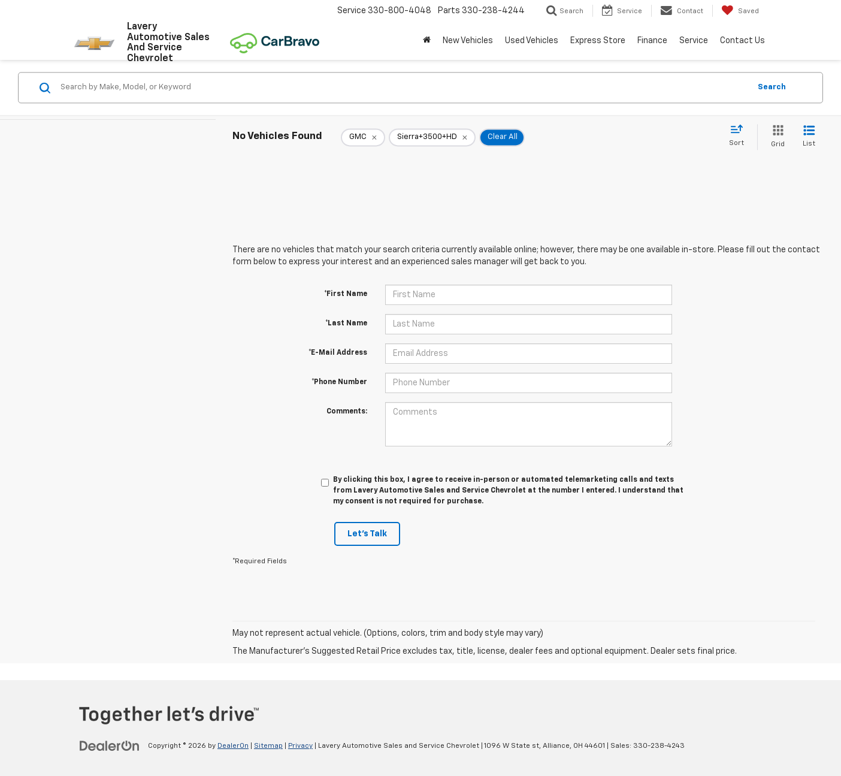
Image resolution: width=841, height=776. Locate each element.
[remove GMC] (363, 137)
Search (772, 87)
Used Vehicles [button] (531, 41)
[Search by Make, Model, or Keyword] (403, 87)
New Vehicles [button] (468, 41)
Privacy (300, 746)
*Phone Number (339, 382)
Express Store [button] (597, 41)
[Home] (427, 41)
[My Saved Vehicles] (740, 11)
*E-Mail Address (337, 353)
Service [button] (693, 41)
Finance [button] (652, 41)
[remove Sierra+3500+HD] (432, 137)
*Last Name (346, 323)
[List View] (809, 137)
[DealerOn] (109, 745)
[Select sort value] (740, 136)
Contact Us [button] (742, 41)
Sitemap (268, 746)
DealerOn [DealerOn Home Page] (233, 746)
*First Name (345, 294)
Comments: (346, 411)
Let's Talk (367, 534)
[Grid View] (775, 137)
